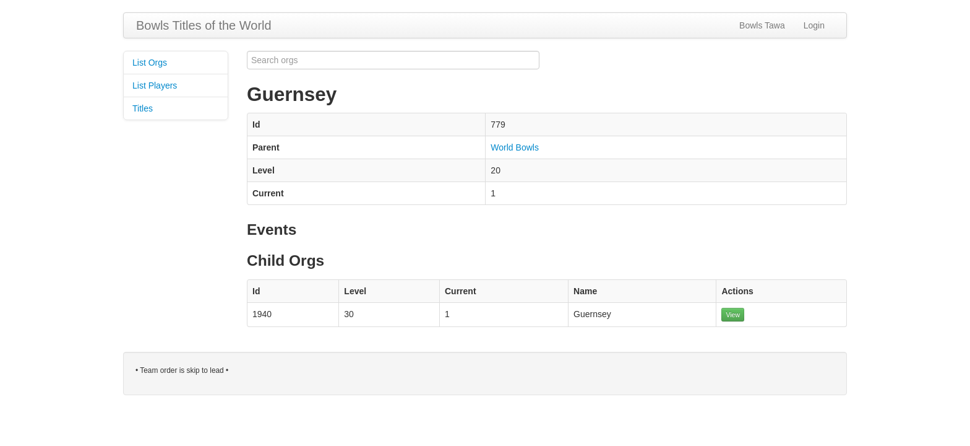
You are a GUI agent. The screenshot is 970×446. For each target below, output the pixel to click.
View (733, 314)
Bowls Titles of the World (204, 25)
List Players (154, 85)
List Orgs (149, 63)
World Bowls (515, 147)
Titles (142, 108)
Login (814, 25)
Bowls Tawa (762, 25)
